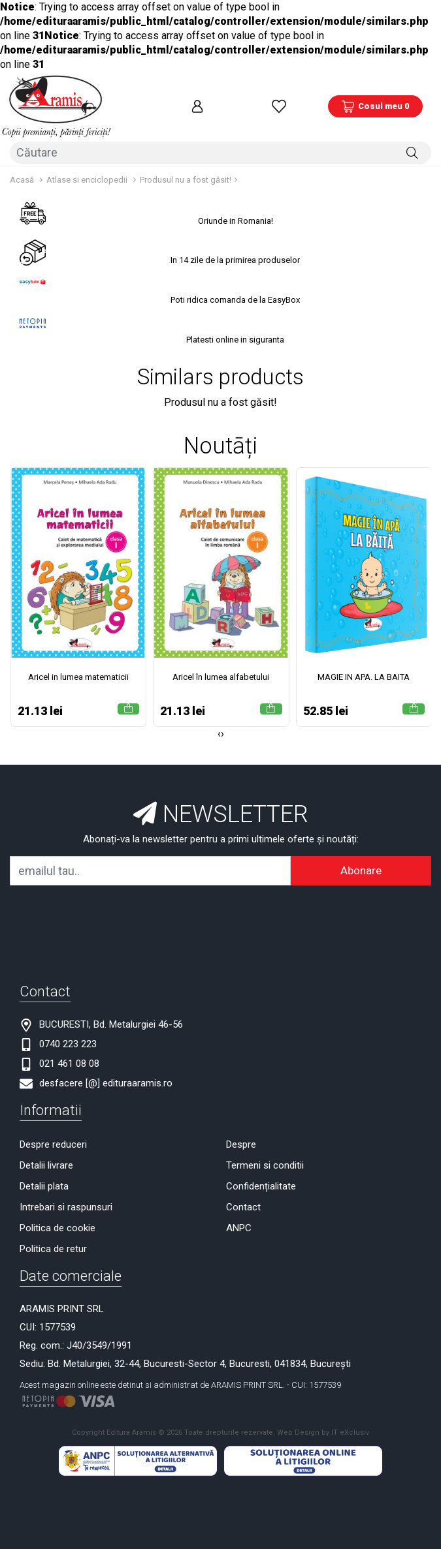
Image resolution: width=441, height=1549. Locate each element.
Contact (243, 1194)
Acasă (22, 167)
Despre (241, 1131)
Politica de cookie (57, 1215)
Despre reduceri (53, 1131)
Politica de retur (53, 1236)
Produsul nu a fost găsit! (185, 167)
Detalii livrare (46, 1152)
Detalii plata (44, 1173)
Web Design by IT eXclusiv (323, 1419)
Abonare (361, 857)
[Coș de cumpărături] (375, 101)
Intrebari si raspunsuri (66, 1194)
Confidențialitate (261, 1173)
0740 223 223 (68, 1031)
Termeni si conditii (265, 1152)
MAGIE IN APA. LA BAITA (364, 664)
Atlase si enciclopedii (86, 167)
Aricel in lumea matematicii (78, 664)
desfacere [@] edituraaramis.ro (105, 1070)
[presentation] (219, 721)
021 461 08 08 (69, 1050)
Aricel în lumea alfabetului (220, 664)
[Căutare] (412, 141)
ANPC (239, 1215)
